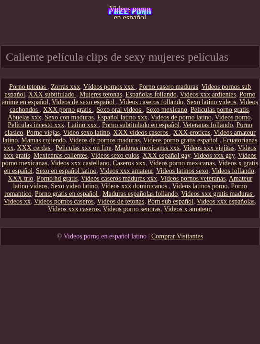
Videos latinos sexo (182, 170)
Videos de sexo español (84, 102)
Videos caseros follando (151, 102)
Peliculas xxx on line (84, 147)
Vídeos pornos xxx (109, 86)
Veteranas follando (208, 125)
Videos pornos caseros (64, 201)
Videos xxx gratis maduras (217, 193)
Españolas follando (151, 94)
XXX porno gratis (68, 109)
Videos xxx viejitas (209, 147)
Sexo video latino (74, 186)
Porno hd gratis (57, 178)
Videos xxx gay (214, 155)
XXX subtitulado (52, 94)
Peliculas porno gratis (220, 109)
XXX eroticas (191, 132)
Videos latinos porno (200, 186)
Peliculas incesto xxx (36, 125)
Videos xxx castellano (80, 163)
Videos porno (233, 117)
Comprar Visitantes (177, 236)
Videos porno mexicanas (182, 163)
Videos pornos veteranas (193, 178)
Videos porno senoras (131, 209)
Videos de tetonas (121, 201)
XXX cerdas (34, 147)
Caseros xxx (129, 163)
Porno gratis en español (67, 193)
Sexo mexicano (166, 109)
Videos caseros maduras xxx (119, 178)
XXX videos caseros (141, 132)
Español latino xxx (122, 117)
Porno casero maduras (168, 86)
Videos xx (17, 201)
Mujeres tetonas (100, 94)
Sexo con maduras (69, 117)
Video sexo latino (86, 132)
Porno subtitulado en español (141, 125)
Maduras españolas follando (140, 193)
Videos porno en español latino (130, 12)
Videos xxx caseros (74, 209)
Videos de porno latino (181, 117)
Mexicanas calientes (61, 155)
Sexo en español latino (66, 170)
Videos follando (233, 170)
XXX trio (20, 178)
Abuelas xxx (24, 117)
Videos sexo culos (115, 155)
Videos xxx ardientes (208, 94)
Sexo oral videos (119, 109)
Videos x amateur (187, 209)
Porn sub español (170, 201)
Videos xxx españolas (226, 201)
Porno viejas (43, 132)
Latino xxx (83, 125)
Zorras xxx (65, 86)
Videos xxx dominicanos (135, 186)
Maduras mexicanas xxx (147, 147)
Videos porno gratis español (181, 140)
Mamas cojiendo (43, 140)
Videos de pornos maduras (104, 140)
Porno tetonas (28, 86)
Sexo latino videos (211, 102)
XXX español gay (166, 155)
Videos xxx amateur (126, 170)
